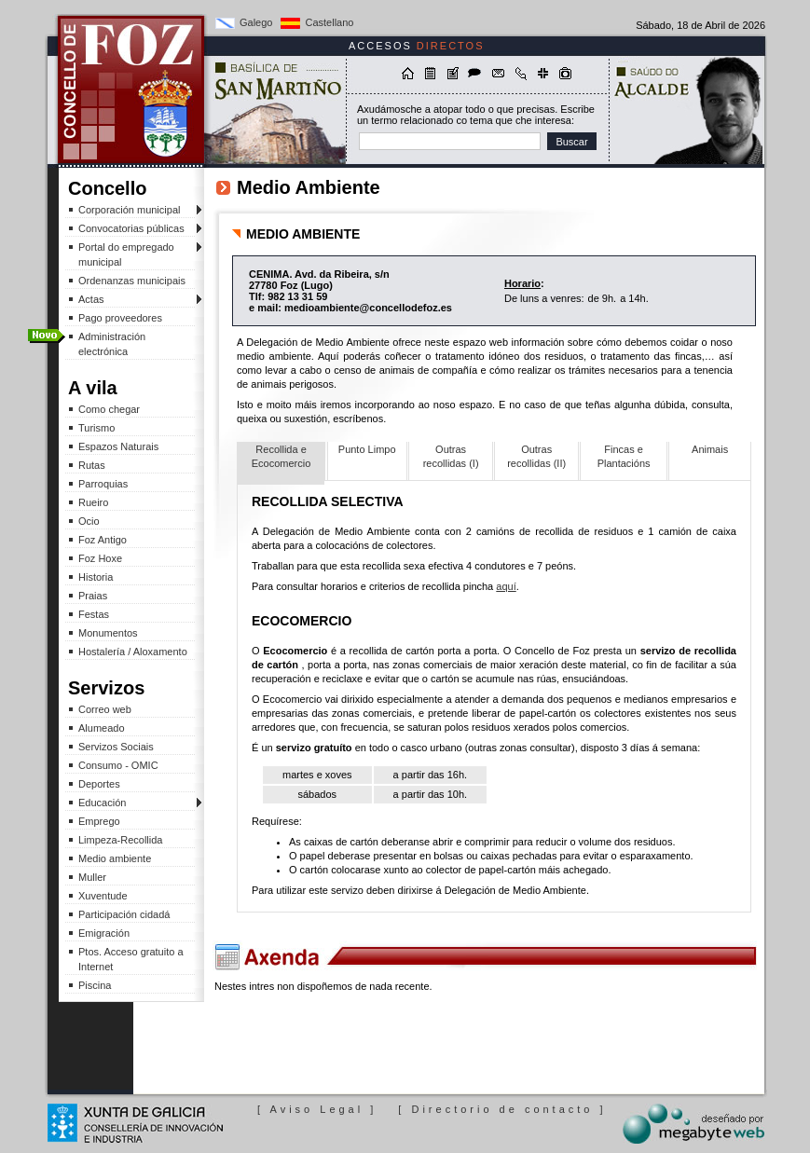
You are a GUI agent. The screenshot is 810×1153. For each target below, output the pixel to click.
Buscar (571, 141)
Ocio (89, 521)
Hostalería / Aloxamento (132, 651)
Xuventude (103, 895)
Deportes (99, 783)
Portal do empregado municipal (130, 255)
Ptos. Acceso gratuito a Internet (131, 959)
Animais (710, 449)
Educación (130, 803)
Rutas (91, 465)
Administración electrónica (111, 344)
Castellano (329, 22)
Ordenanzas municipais (131, 280)
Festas (93, 614)
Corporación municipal (130, 210)
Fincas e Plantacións (624, 456)
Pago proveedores (120, 317)
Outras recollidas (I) (451, 456)
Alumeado (101, 728)
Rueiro (93, 502)
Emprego (99, 821)
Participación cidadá (124, 914)
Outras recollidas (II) (536, 456)
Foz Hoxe (100, 558)
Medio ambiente (114, 858)
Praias (92, 595)
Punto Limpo (367, 449)
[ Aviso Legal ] (317, 1109)
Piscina (94, 985)
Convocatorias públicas (130, 229)
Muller (92, 877)
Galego (256, 22)
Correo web (104, 709)
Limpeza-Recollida (120, 839)
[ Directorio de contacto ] (502, 1109)
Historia (95, 577)
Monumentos (108, 632)
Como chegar (109, 409)
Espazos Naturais (118, 446)
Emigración (104, 933)
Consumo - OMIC (118, 765)
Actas (130, 300)
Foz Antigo (102, 539)
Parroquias (103, 483)
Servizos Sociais (116, 746)
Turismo (96, 427)
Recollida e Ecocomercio (281, 456)
